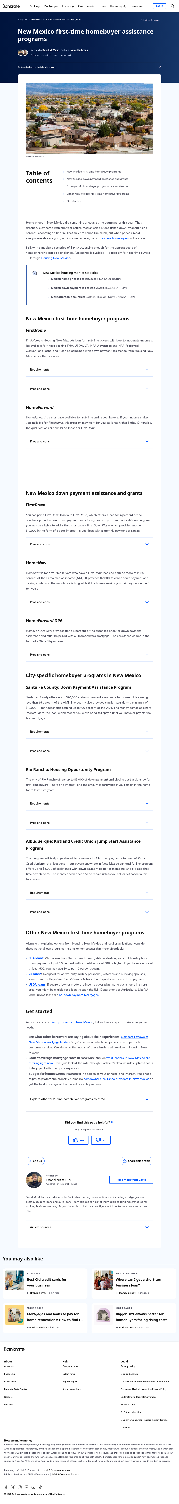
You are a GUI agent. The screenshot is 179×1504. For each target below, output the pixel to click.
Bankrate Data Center (15, 1389)
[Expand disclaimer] (159, 67)
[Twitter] (13, 1487)
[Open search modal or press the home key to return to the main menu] (172, 6)
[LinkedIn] (27, 1487)
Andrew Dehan (127, 1327)
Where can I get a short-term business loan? (140, 1282)
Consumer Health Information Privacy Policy (144, 1389)
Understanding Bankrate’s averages (139, 1397)
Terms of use (128, 1405)
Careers (8, 1397)
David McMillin (50, 50)
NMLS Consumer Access (57, 1470)
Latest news (68, 1374)
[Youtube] (33, 1487)
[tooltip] (112, 1122)
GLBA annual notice (131, 1412)
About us (9, 1366)
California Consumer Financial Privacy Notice (144, 1420)
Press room (10, 1382)
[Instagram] (20, 1487)
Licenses (125, 1428)
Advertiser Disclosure (150, 20)
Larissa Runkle (38, 1327)
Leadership (9, 1374)
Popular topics (70, 1382)
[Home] (11, 6)
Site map (8, 1405)
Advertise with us (71, 1389)
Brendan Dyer (38, 1293)
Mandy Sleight (127, 1293)
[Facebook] (6, 1487)
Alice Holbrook (79, 50)
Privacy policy (128, 1366)
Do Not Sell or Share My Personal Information (145, 1382)
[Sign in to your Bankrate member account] (159, 6)
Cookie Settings (129, 1374)
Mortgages (23, 19)
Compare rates (70, 1366)
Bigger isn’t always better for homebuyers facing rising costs (141, 1317)
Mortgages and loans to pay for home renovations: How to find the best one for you (56, 1320)
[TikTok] (40, 1487)
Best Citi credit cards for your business (47, 1282)
